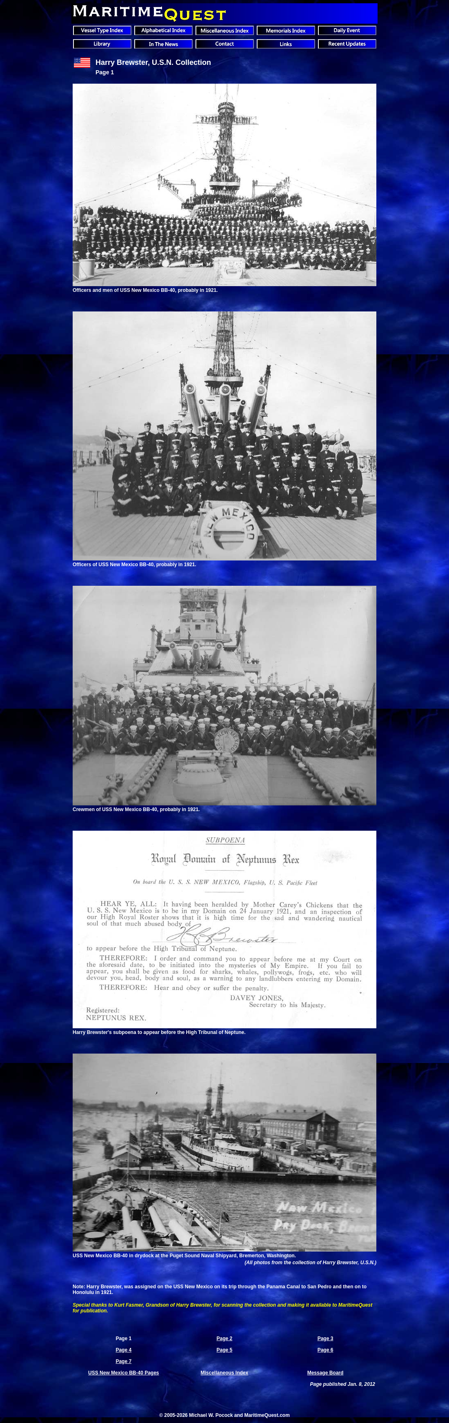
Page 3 (325, 1338)
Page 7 (123, 1361)
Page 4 (123, 1350)
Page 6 (325, 1350)
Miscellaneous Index (224, 1373)
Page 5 (224, 1350)
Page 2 (224, 1338)
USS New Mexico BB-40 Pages (123, 1373)
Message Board (325, 1373)
